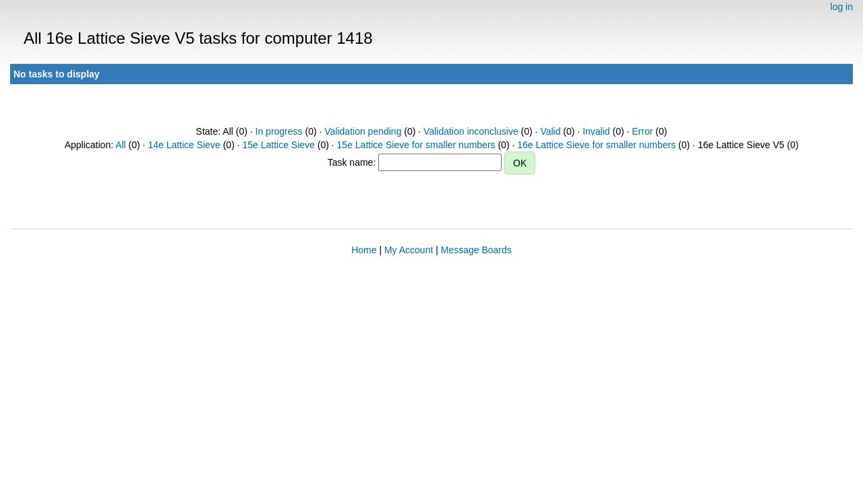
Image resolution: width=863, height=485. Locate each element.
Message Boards (476, 250)
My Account (408, 250)
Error (642, 131)
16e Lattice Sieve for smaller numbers (596, 144)
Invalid (596, 131)
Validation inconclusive (470, 131)
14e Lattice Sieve (184, 144)
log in (842, 6)
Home (363, 250)
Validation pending (362, 131)
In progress (279, 131)
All (120, 144)
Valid (550, 131)
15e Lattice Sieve (278, 144)
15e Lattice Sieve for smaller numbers (416, 144)
